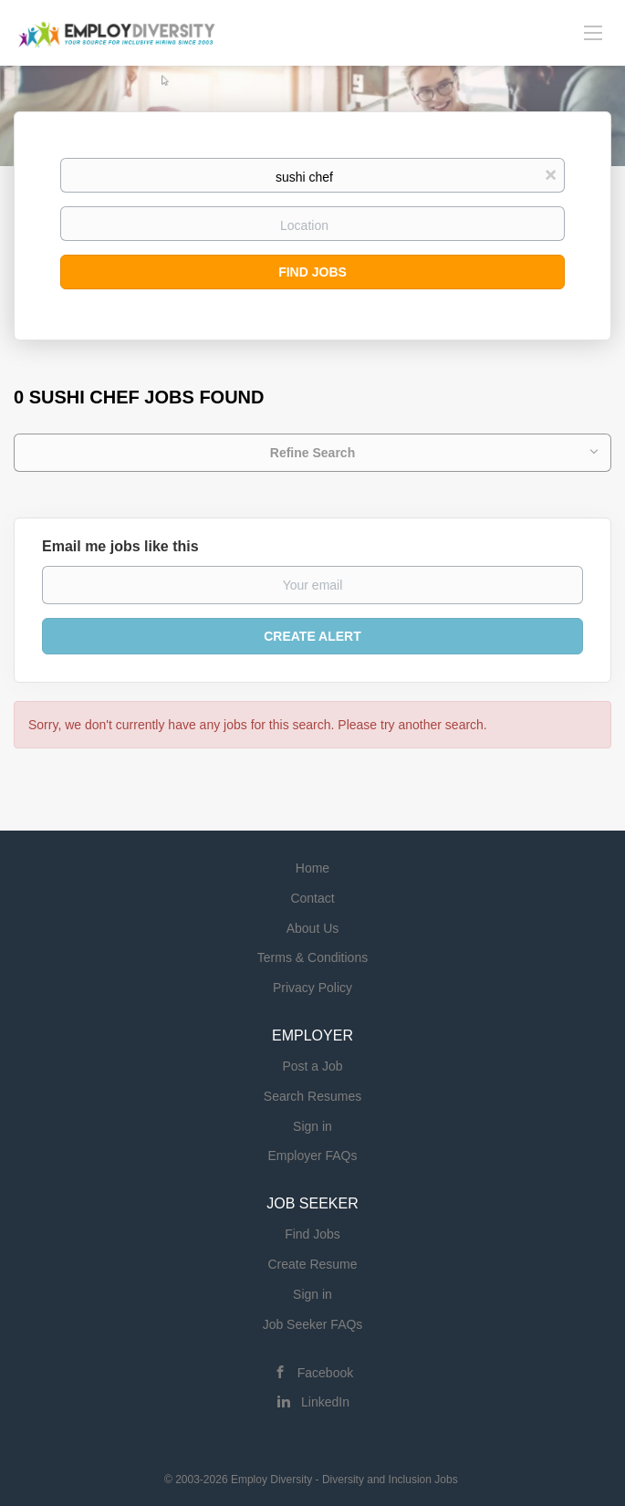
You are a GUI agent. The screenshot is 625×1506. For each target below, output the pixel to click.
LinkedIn (325, 1402)
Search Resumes (312, 1096)
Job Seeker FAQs (313, 1324)
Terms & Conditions (312, 957)
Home (312, 868)
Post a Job (312, 1066)
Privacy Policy (312, 987)
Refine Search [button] (312, 452)
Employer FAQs (312, 1155)
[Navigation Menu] (593, 32)
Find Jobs (312, 272)
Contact (312, 898)
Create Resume (312, 1264)
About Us (312, 928)
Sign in (312, 1126)
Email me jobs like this (120, 546)
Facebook (325, 1372)
